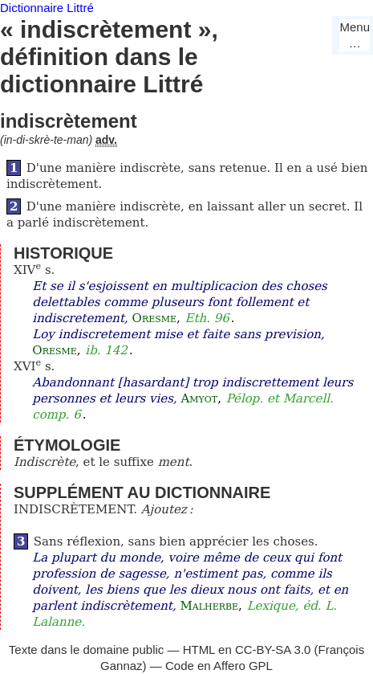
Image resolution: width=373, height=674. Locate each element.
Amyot (198, 398)
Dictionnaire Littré (47, 7)
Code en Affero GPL (219, 665)
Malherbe (209, 605)
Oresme (154, 318)
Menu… (354, 35)
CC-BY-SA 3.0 (273, 649)
